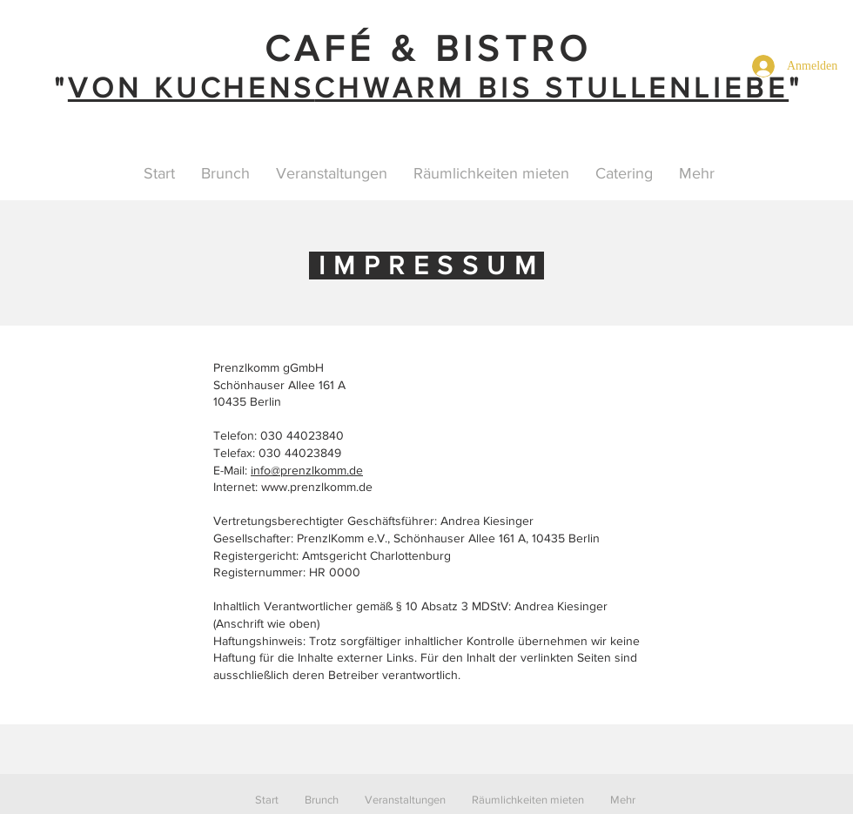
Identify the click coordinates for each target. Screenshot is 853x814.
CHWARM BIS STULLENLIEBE (551, 87)
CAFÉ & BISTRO (429, 48)
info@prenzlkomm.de (307, 470)
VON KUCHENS (191, 87)
